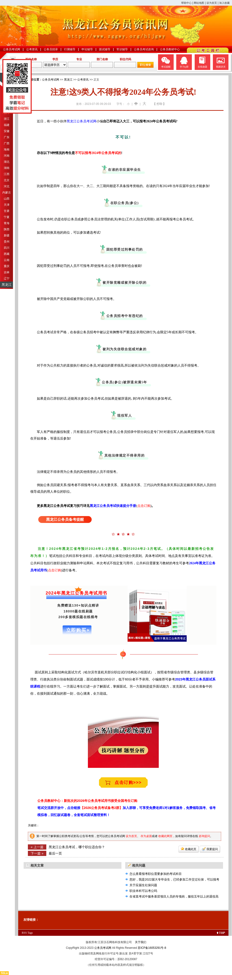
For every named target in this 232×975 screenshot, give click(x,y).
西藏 (6, 254)
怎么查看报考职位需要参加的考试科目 (155, 874)
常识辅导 (122, 49)
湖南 (6, 168)
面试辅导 (104, 49)
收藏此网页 (165, 836)
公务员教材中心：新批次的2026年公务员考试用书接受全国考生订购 (87, 801)
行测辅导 (69, 49)
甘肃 (6, 211)
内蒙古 (6, 192)
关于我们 (140, 942)
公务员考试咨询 (144, 49)
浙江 (6, 118)
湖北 (6, 161)
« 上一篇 (37, 847)
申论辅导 (87, 49)
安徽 (6, 131)
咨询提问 (204, 836)
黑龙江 (7, 285)
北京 (6, 180)
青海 (6, 223)
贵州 (6, 241)
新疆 (6, 235)
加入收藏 (224, 2)
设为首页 (211, 2)
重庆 (6, 266)
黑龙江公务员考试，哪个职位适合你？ (77, 847)
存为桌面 (146, 836)
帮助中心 (186, 2)
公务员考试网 (11, 49)
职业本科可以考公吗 (143, 891)
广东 (6, 137)
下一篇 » (37, 853)
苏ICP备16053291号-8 (152, 947)
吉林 (6, 272)
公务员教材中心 (170, 49)
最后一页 (55, 853)
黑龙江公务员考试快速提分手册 (113, 506)
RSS (24, 932)
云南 (6, 260)
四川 (6, 247)
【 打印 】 (159, 104)
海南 (6, 149)
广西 (6, 143)
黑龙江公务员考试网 (81, 121)
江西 (6, 174)
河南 (6, 155)
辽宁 (6, 278)
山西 (6, 198)
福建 (6, 125)
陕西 (6, 229)
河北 (6, 186)
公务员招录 (51, 49)
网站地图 (199, 2)
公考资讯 (32, 49)
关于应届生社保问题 (143, 885)
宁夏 (6, 217)
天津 (6, 204)
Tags (30, 932)
